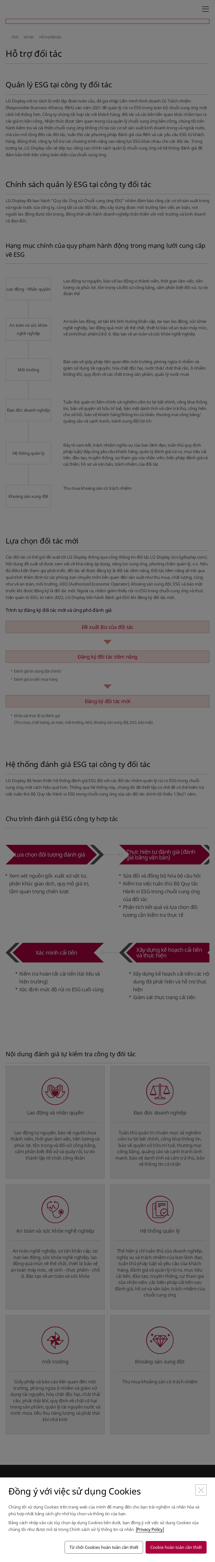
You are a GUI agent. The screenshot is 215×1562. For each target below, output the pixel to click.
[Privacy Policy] (150, 1529)
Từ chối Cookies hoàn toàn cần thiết (103, 1547)
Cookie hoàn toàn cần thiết (176, 1547)
